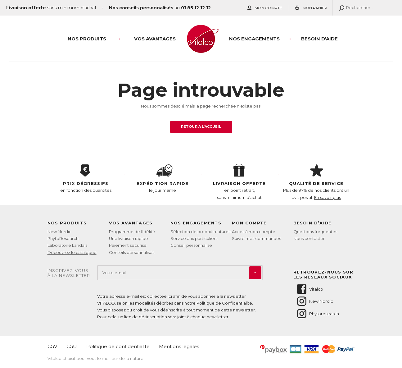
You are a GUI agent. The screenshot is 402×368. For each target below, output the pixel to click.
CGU (71, 346)
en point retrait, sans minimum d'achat (239, 182)
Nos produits (87, 39)
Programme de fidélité (132, 231)
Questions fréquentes (315, 231)
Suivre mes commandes (256, 238)
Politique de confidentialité (118, 346)
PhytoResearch (63, 238)
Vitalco (309, 289)
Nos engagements (254, 39)
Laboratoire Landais (67, 245)
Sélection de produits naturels (200, 231)
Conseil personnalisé (191, 245)
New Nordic (59, 231)
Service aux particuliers (193, 238)
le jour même (162, 178)
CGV (52, 346)
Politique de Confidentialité (224, 303)
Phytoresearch (317, 313)
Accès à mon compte (253, 231)
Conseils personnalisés (131, 252)
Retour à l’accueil (201, 126)
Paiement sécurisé (128, 245)
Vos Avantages (155, 39)
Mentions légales (179, 346)
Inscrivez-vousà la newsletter (68, 273)
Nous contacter (309, 238)
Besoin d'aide (319, 39)
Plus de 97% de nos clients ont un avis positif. (316, 182)
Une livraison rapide (128, 238)
